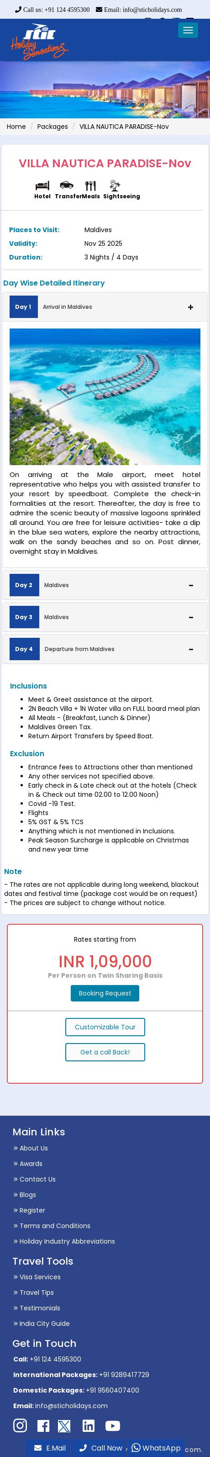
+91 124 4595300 (55, 1359)
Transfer (68, 196)
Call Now (100, 1448)
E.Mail (50, 1448)
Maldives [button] (102, 585)
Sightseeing (121, 196)
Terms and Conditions (51, 1225)
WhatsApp (156, 1448)
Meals (91, 196)
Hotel (42, 196)
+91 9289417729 (124, 1374)
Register (29, 1210)
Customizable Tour (105, 1027)
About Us (30, 1148)
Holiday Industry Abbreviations (64, 1241)
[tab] (105, 306)
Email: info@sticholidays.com (139, 9)
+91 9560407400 (112, 1390)
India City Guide (41, 1323)
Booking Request (105, 993)
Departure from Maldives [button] (102, 649)
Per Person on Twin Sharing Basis (105, 975)
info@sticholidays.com (71, 1405)
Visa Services (37, 1277)
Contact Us (34, 1179)
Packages (52, 126)
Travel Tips (33, 1292)
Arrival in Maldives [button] (102, 307)
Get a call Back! (105, 1052)
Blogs (24, 1194)
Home (16, 126)
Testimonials (36, 1308)
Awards (27, 1163)
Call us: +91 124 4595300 (52, 9)
